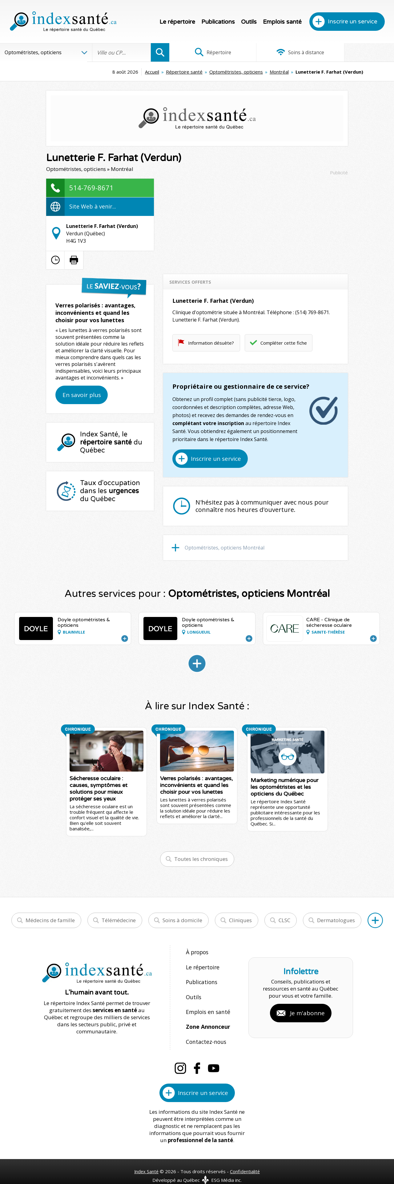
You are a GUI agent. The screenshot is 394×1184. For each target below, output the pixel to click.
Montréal (238, 72)
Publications (218, 21)
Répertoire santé (143, 72)
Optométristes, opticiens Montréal (224, 547)
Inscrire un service (352, 21)
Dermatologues (336, 920)
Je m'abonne (307, 1007)
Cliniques (240, 920)
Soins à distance (281, 52)
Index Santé (146, 1160)
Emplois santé (282, 21)
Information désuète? (211, 343)
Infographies (357, 52)
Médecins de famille (50, 920)
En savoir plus (81, 395)
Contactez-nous (204, 1031)
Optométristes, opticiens (195, 72)
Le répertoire (177, 21)
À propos (197, 951)
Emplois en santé (206, 1004)
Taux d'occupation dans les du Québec (110, 491)
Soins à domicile (182, 920)
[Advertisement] (255, 222)
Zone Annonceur (207, 1018)
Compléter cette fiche (283, 343)
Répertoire (206, 52)
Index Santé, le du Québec (111, 442)
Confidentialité (245, 1160)
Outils (249, 21)
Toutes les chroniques (201, 858)
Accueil (111, 72)
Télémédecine (119, 920)
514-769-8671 (91, 187)
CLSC (284, 920)
